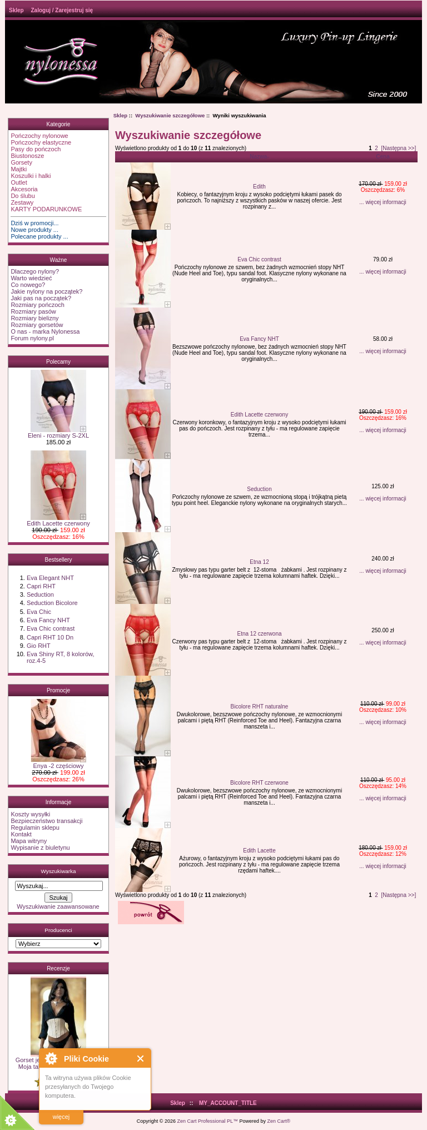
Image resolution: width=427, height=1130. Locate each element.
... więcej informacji (382, 202)
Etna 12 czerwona (259, 634)
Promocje (58, 690)
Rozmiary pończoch (37, 304)
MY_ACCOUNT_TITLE (228, 1103)
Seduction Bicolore (52, 602)
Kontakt (21, 834)
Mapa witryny (29, 840)
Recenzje (58, 968)
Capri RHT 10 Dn (50, 637)
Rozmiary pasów (33, 311)
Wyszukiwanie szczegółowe (170, 115)
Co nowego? (28, 284)
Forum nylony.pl (32, 338)
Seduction (40, 594)
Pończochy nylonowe (39, 135)
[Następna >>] (398, 148)
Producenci (58, 930)
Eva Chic (39, 611)
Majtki (19, 169)
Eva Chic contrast (51, 628)
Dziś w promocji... (34, 223)
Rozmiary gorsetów (37, 324)
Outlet (19, 182)
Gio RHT (39, 645)
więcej (61, 1116)
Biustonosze (27, 155)
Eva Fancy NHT (48, 620)
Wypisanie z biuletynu (40, 847)
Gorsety (21, 162)
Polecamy (58, 362)
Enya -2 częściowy (58, 763)
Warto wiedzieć (31, 278)
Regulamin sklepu (35, 827)
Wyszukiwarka (58, 871)
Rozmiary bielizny (34, 318)
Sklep (16, 10)
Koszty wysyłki (30, 814)
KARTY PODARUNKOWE (46, 209)
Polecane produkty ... (39, 236)
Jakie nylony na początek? (46, 291)
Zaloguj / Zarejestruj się (62, 10)
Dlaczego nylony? (35, 271)
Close (141, 1058)
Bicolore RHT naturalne (260, 706)
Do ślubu (22, 195)
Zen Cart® (279, 1121)
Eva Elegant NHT (50, 577)
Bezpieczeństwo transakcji (46, 820)
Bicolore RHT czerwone (259, 783)
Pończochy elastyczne (41, 142)
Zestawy (22, 202)
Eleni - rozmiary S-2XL (58, 433)
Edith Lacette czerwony (58, 520)
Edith (259, 187)
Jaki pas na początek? (41, 298)
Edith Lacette (259, 851)
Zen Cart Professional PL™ (207, 1121)
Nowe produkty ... (34, 229)
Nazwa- (259, 156)
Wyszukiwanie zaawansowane (58, 906)
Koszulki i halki (31, 175)
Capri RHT (41, 586)
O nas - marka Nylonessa (45, 331)
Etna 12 (259, 562)
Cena (382, 156)
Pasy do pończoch (36, 149)
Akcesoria (24, 189)
